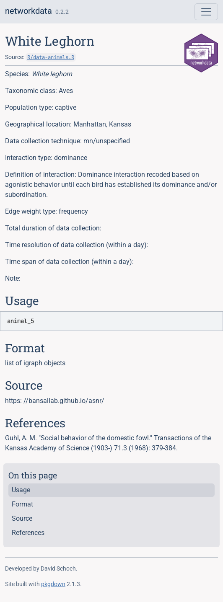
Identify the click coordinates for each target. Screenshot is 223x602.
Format (22, 504)
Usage (21, 490)
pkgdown (53, 584)
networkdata (28, 11)
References (28, 533)
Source (22, 518)
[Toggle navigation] (206, 11)
